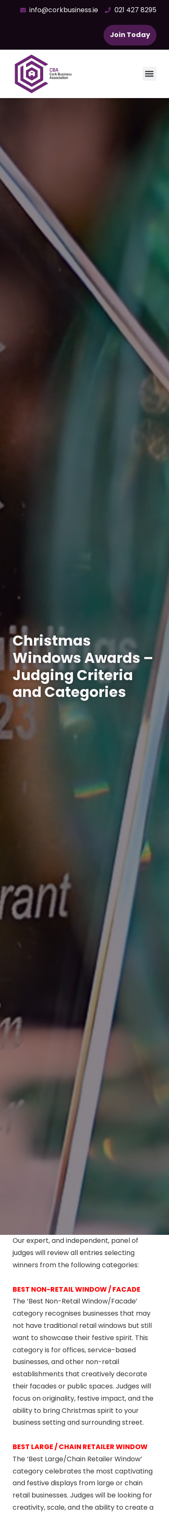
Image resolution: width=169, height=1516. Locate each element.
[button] (149, 74)
